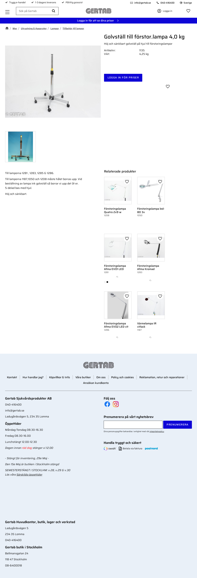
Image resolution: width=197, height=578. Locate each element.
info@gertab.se (142, 3)
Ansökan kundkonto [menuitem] (96, 383)
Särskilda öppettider (29, 474)
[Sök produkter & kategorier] (37, 11)
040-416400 (167, 3)
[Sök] (53, 11)
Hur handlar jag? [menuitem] (33, 377)
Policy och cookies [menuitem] (122, 377)
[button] (7, 12)
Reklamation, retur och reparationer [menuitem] (161, 377)
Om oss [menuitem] (101, 377)
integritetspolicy (157, 431)
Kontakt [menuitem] (12, 377)
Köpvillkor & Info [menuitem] (59, 377)
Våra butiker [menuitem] (83, 377)
